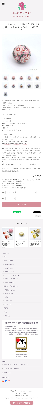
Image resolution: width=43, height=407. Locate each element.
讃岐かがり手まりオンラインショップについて (17, 364)
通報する (38, 216)
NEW (5, 256)
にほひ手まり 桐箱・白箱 (12, 275)
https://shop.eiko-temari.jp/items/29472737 (14, 144)
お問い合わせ (7, 372)
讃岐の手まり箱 (9, 268)
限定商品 (6, 308)
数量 (3, 198)
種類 (3, 192)
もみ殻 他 (8, 304)
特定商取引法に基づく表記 (11, 368)
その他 (5, 312)
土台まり (7, 297)
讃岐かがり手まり (8, 260)
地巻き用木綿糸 (9, 293)
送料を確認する (19, 185)
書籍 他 (7, 316)
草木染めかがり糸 (10, 290)
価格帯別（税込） (10, 282)
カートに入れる (21, 204)
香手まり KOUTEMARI (11, 278)
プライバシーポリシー (21, 393)
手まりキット (8, 300)
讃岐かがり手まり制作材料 (11, 286)
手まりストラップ (10, 271)
